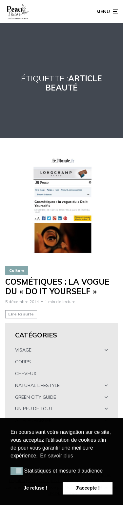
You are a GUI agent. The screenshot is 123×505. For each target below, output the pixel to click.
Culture (16, 270)
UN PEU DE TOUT (34, 409)
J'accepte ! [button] (87, 488)
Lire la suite (21, 314)
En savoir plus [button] (56, 455)
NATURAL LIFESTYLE (37, 385)
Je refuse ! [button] (35, 488)
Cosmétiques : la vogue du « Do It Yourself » (57, 286)
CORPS (23, 362)
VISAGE (23, 350)
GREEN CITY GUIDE (35, 397)
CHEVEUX (25, 373)
